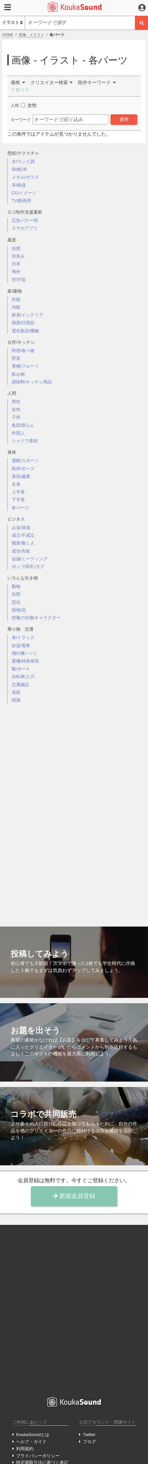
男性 (16, 401)
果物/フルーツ (25, 366)
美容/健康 (21, 476)
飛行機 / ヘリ (24, 653)
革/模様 (19, 185)
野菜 (16, 358)
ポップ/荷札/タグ (28, 566)
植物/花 (19, 609)
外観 (16, 299)
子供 (16, 417)
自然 (16, 248)
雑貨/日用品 (23, 322)
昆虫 (16, 602)
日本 (16, 263)
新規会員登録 (74, 1196)
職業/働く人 (23, 543)
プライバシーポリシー (38, 1455)
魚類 (16, 594)
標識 (16, 700)
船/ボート (21, 668)
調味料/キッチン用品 (32, 381)
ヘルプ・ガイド (31, 1441)
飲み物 (18, 374)
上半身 (18, 491)
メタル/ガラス (25, 177)
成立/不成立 (23, 535)
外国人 (18, 433)
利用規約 (24, 1448)
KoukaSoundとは (32, 1434)
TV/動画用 (21, 200)
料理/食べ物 (23, 350)
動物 (16, 586)
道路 (16, 692)
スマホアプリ (25, 228)
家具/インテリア (28, 314)
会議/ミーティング (30, 558)
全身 (16, 484)
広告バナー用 (25, 220)
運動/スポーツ (25, 460)
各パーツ (20, 507)
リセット (20, 89)
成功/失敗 (21, 551)
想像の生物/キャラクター (36, 617)
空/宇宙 (19, 279)
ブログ (89, 1441)
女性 (16, 409)
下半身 (18, 499)
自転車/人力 (23, 676)
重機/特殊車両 (25, 661)
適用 (124, 119)
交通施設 (20, 684)
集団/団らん (23, 425)
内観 (16, 307)
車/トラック (23, 637)
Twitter (89, 1434)
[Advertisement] (74, 809)
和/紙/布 (19, 169)
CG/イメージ (24, 192)
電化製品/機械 (25, 330)
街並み (18, 256)
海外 (16, 271)
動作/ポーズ (23, 468)
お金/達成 (21, 527)
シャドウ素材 (25, 440)
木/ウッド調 (23, 161)
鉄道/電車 (21, 645)
